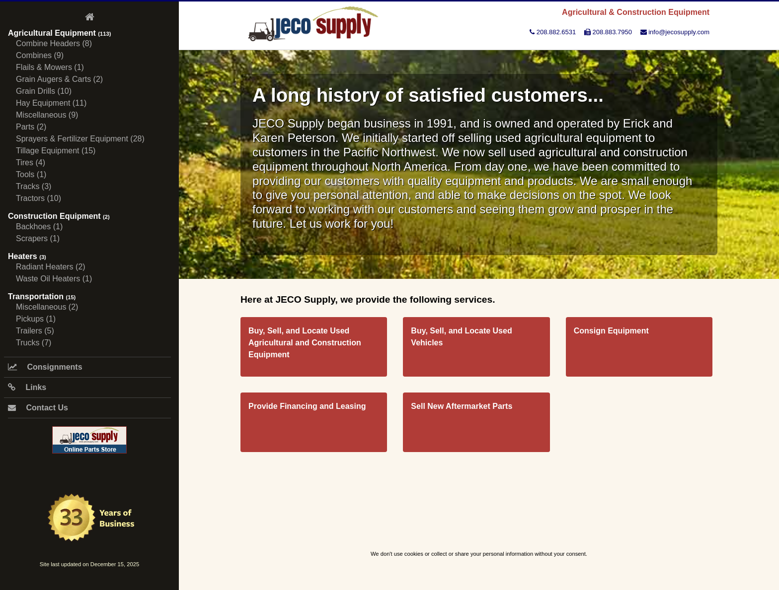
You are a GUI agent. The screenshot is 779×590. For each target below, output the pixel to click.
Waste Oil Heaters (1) (54, 278)
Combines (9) (40, 55)
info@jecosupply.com (674, 32)
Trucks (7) (33, 342)
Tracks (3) (33, 186)
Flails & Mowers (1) (50, 67)
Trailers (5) (35, 331)
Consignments (45, 367)
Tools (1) (31, 174)
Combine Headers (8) (54, 43)
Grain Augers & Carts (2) (59, 79)
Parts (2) (31, 127)
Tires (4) (30, 162)
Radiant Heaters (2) (50, 266)
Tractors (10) (38, 198)
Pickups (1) (36, 319)
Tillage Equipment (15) (55, 150)
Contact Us (38, 407)
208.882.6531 (553, 32)
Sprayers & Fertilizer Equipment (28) (80, 138)
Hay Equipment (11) (51, 103)
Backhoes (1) (39, 226)
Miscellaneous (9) (47, 115)
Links (27, 387)
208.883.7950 (608, 32)
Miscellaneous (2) (47, 307)
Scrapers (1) (38, 238)
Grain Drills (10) (44, 91)
